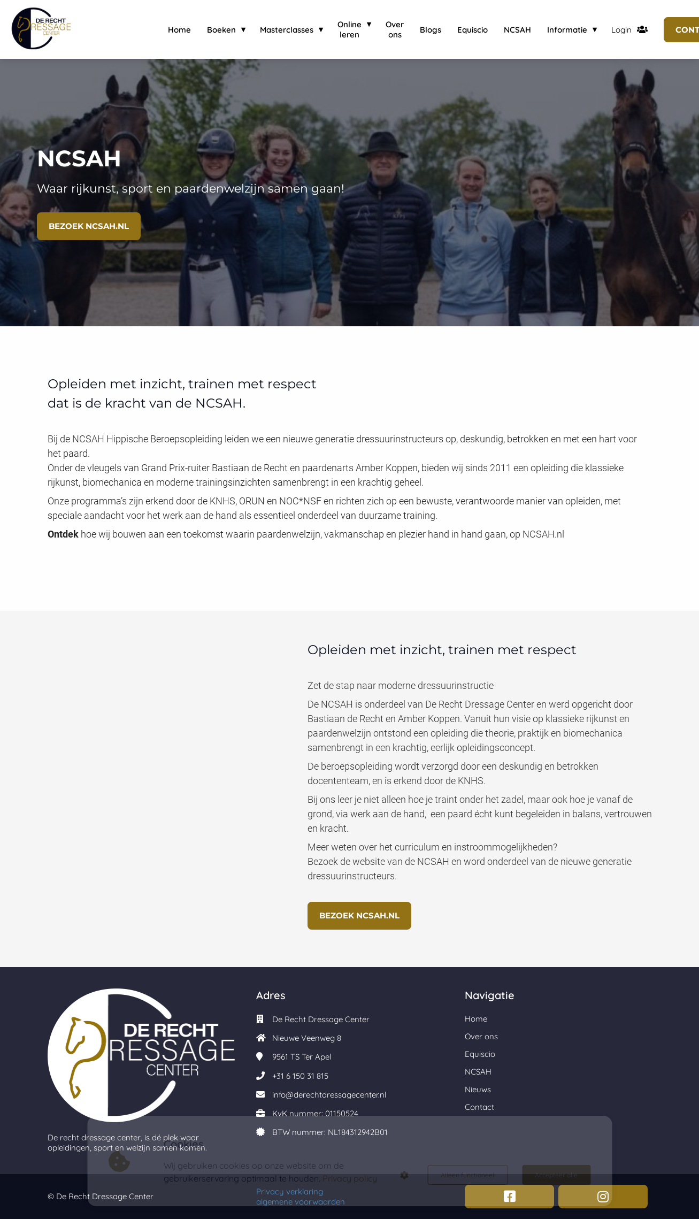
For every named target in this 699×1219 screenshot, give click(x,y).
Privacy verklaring (289, 1191)
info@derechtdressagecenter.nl (329, 1095)
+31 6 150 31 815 (300, 1076)
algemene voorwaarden (302, 1202)
